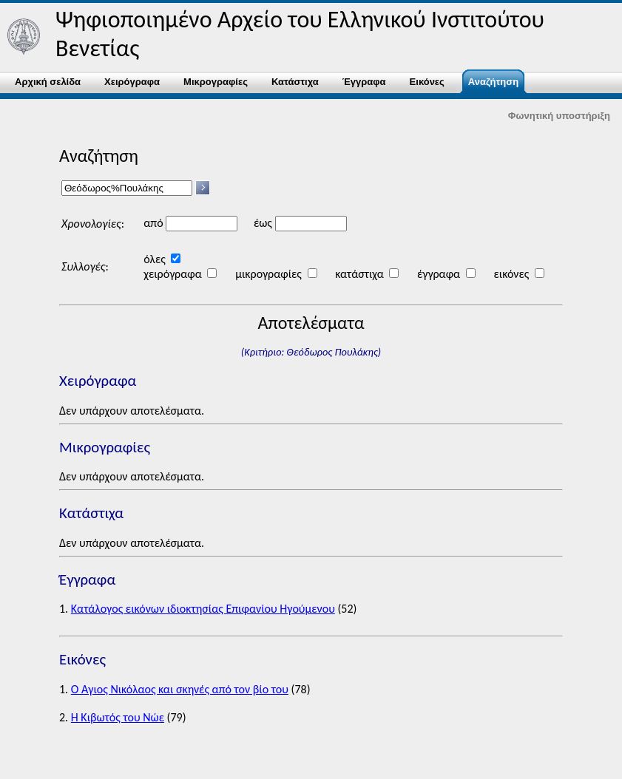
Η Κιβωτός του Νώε (117, 717)
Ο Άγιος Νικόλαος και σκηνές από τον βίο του (179, 689)
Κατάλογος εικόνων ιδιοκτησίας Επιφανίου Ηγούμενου (203, 609)
